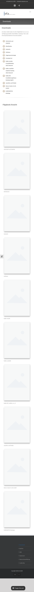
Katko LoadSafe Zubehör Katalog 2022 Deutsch (10, 71)
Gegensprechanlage (11, 55)
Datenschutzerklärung (24, 559)
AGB (20, 552)
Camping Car (9, 58)
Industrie (8, 49)
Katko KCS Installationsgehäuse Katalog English (11, 78)
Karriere (21, 548)
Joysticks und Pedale (11, 83)
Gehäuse (8, 52)
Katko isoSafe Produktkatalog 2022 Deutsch (10, 63)
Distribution (9, 46)
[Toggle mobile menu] (30, 12)
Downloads (22, 545)
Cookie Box (22, 563)
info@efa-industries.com (22, 1)
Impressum (22, 555)
